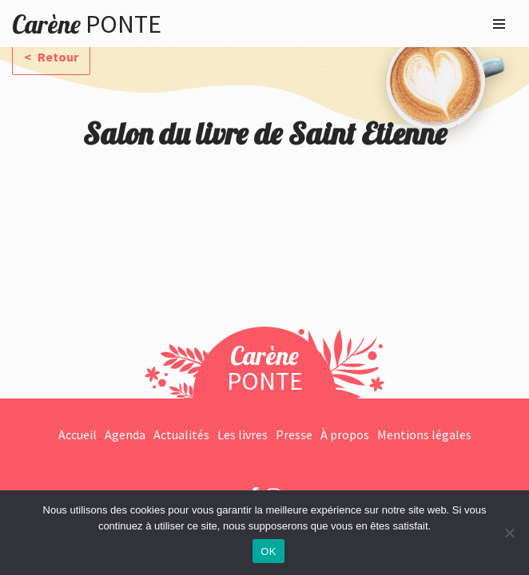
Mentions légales (424, 434)
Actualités (181, 434)
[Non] (509, 533)
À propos (344, 434)
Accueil (77, 434)
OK (268, 551)
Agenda (125, 434)
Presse (294, 434)
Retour (56, 57)
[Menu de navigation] (499, 24)
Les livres (242, 434)
